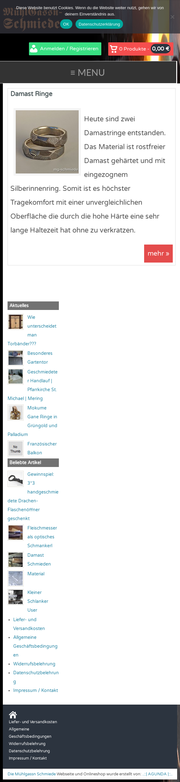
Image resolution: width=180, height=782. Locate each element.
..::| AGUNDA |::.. (157, 774)
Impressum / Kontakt (35, 691)
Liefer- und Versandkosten (33, 722)
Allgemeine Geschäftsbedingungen (35, 646)
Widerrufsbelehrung (34, 664)
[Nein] (172, 17)
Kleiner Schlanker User (37, 601)
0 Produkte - (145, 48)
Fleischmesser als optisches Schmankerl (42, 537)
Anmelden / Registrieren (69, 48)
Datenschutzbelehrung (29, 751)
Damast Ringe (31, 94)
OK (66, 24)
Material (35, 574)
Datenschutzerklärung (99, 24)
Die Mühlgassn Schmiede (32, 774)
